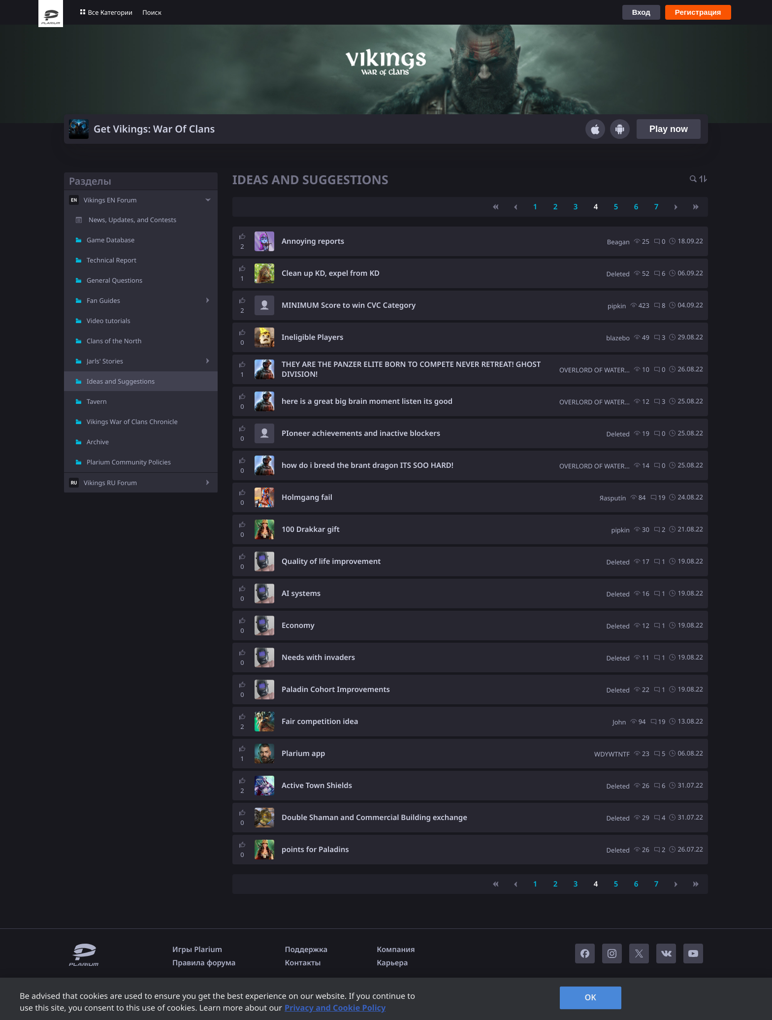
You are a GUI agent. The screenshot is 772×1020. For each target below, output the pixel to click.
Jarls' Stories (105, 361)
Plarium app (303, 753)
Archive (98, 441)
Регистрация (698, 12)
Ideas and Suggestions (121, 381)
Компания (396, 949)
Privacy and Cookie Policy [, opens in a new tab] (335, 1007)
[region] (386, 999)
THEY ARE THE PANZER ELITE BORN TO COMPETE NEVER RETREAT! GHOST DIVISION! (411, 369)
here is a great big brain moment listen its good (367, 401)
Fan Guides (103, 300)
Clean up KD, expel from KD (331, 273)
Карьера (392, 963)
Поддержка (306, 949)
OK (590, 997)
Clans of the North (114, 340)
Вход (641, 12)
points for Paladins (315, 850)
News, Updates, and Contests (132, 219)
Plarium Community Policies (129, 462)
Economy (298, 625)
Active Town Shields (317, 785)
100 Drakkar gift (311, 529)
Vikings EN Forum (110, 200)
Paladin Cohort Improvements (336, 689)
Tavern (97, 401)
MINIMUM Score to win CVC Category (349, 305)
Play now (668, 129)
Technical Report (111, 260)
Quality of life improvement (331, 561)
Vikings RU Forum (110, 482)
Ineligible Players (312, 337)
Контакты (303, 963)
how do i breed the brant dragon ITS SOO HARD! (367, 465)
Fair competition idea (320, 721)
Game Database (110, 239)
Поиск (151, 12)
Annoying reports (313, 241)
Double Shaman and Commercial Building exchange (374, 818)
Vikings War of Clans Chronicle (132, 421)
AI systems (301, 593)
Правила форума (204, 963)
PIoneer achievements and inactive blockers (361, 433)
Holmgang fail (307, 497)
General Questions (114, 280)
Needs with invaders (318, 657)
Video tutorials (108, 320)
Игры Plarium (197, 949)
